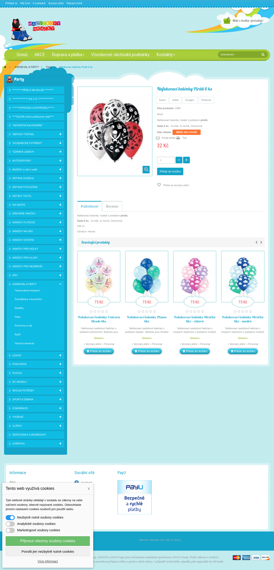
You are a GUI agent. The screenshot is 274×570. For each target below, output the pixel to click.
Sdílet (175, 100)
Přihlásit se (11, 3)
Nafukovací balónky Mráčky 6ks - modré (243, 319)
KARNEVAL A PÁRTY (27, 67)
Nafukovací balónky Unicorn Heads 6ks (99, 319)
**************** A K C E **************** (33, 99)
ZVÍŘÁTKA (19, 443)
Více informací (48, 561)
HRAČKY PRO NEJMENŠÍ (27, 266)
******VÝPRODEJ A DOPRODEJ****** (33, 107)
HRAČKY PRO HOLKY (25, 248)
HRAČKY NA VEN (23, 231)
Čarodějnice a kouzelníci (28, 299)
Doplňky (19, 308)
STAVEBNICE (20, 408)
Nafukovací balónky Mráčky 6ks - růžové (195, 319)
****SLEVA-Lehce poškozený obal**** (33, 116)
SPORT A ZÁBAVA (23, 399)
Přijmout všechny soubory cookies (47, 541)
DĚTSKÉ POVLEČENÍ (25, 187)
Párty (49, 67)
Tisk (184, 137)
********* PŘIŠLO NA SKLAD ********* (33, 90)
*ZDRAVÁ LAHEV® (23, 151)
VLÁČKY (17, 425)
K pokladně (39, 3)
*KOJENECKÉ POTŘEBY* (27, 143)
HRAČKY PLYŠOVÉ (24, 222)
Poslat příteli (169, 137)
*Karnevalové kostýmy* (27, 290)
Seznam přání (56, 3)
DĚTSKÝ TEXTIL (22, 196)
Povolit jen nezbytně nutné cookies (48, 551)
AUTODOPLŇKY (22, 160)
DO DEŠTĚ (19, 204)
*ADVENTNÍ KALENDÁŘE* (28, 125)
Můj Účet (25, 3)
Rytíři (18, 334)
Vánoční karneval (24, 343)
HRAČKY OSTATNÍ (23, 240)
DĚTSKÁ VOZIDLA (23, 178)
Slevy (13, 481)
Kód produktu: (165, 108)
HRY (15, 275)
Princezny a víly (23, 325)
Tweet (162, 100)
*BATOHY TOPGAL (23, 134)
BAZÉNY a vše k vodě (25, 169)
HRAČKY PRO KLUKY (25, 257)
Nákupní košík (74, 3)
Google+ (190, 100)
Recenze (112, 206)
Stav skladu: (164, 132)
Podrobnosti (89, 206)
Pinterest (206, 100)
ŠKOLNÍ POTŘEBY (23, 390)
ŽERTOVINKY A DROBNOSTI (29, 434)
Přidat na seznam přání (176, 185)
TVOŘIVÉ (18, 417)
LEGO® (17, 355)
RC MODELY (20, 381)
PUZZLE (17, 373)
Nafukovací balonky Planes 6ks (147, 319)
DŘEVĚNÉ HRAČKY (24, 213)
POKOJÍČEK (20, 364)
